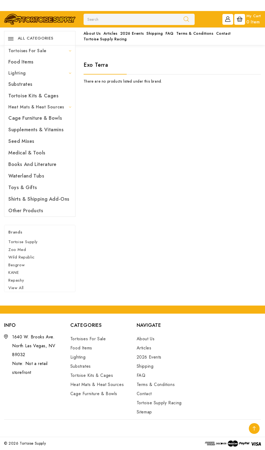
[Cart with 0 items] (247, 19)
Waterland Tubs (26, 175)
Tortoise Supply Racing (105, 39)
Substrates (20, 84)
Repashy (16, 280)
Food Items (21, 61)
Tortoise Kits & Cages (33, 95)
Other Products (25, 210)
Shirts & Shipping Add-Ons (39, 199)
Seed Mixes (21, 141)
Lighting (39, 73)
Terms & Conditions (195, 33)
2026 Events (132, 33)
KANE (13, 272)
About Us (92, 33)
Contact (223, 33)
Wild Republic (21, 257)
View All (16, 288)
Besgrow (16, 265)
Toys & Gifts (22, 187)
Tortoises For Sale (39, 51)
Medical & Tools (27, 152)
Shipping (154, 33)
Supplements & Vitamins (36, 129)
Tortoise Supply (23, 242)
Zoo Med (17, 250)
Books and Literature (32, 164)
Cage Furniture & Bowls (35, 118)
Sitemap (144, 412)
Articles (111, 33)
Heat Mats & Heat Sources (39, 107)
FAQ (170, 33)
